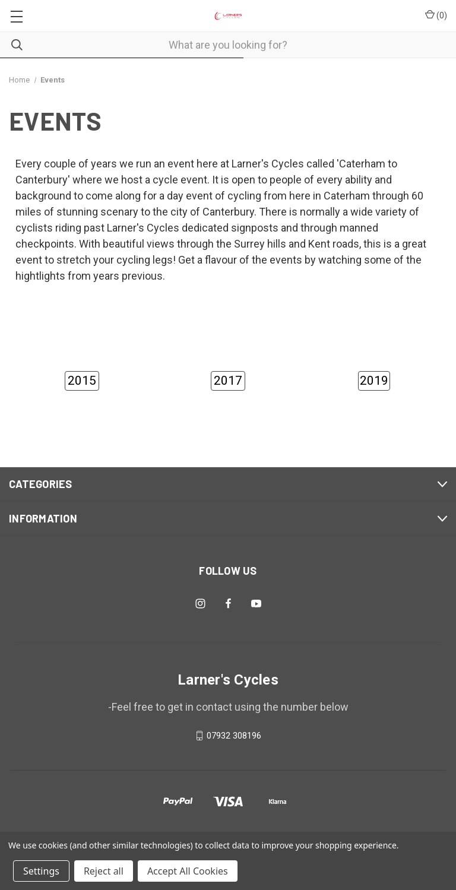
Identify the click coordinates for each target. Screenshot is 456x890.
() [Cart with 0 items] (436, 14)
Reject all (104, 871)
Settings (41, 871)
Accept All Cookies (187, 871)
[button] (82, 381)
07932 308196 (234, 735)
